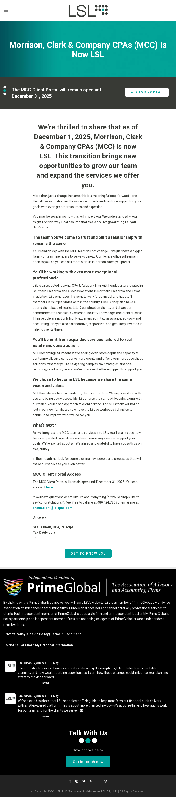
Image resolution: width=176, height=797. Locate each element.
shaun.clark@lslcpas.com (52, 508)
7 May (54, 663)
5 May (54, 696)
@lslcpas (40, 663)
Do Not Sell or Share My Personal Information (38, 645)
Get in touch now (88, 761)
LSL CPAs (25, 663)
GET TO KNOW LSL (88, 553)
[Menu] (5, 10)
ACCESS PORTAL (147, 92)
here (49, 487)
